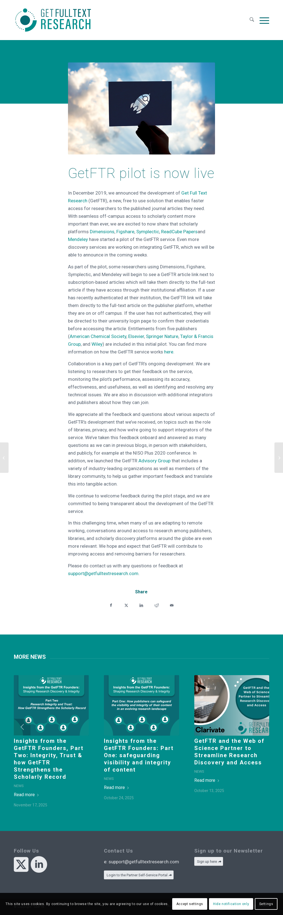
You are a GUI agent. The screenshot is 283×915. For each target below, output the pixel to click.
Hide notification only (231, 904)
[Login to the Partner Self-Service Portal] (139, 875)
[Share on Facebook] (111, 604)
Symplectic (147, 231)
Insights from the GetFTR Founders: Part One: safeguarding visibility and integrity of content (139, 755)
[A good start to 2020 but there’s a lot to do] (4, 457)
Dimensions (102, 231)
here (168, 352)
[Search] (252, 20)
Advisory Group (154, 460)
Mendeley (78, 239)
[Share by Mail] (171, 604)
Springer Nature (161, 336)
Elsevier (135, 336)
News (19, 785)
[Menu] (263, 20)
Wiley (96, 344)
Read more (26, 794)
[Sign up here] (208, 861)
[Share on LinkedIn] (141, 604)
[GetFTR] (53, 20)
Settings (266, 904)
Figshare (125, 231)
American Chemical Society (98, 336)
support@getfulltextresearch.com (103, 573)
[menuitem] (252, 20)
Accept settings (189, 904)
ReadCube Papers (179, 231)
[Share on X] (126, 604)
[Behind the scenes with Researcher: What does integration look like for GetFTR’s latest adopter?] (278, 457)
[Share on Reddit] (156, 604)
